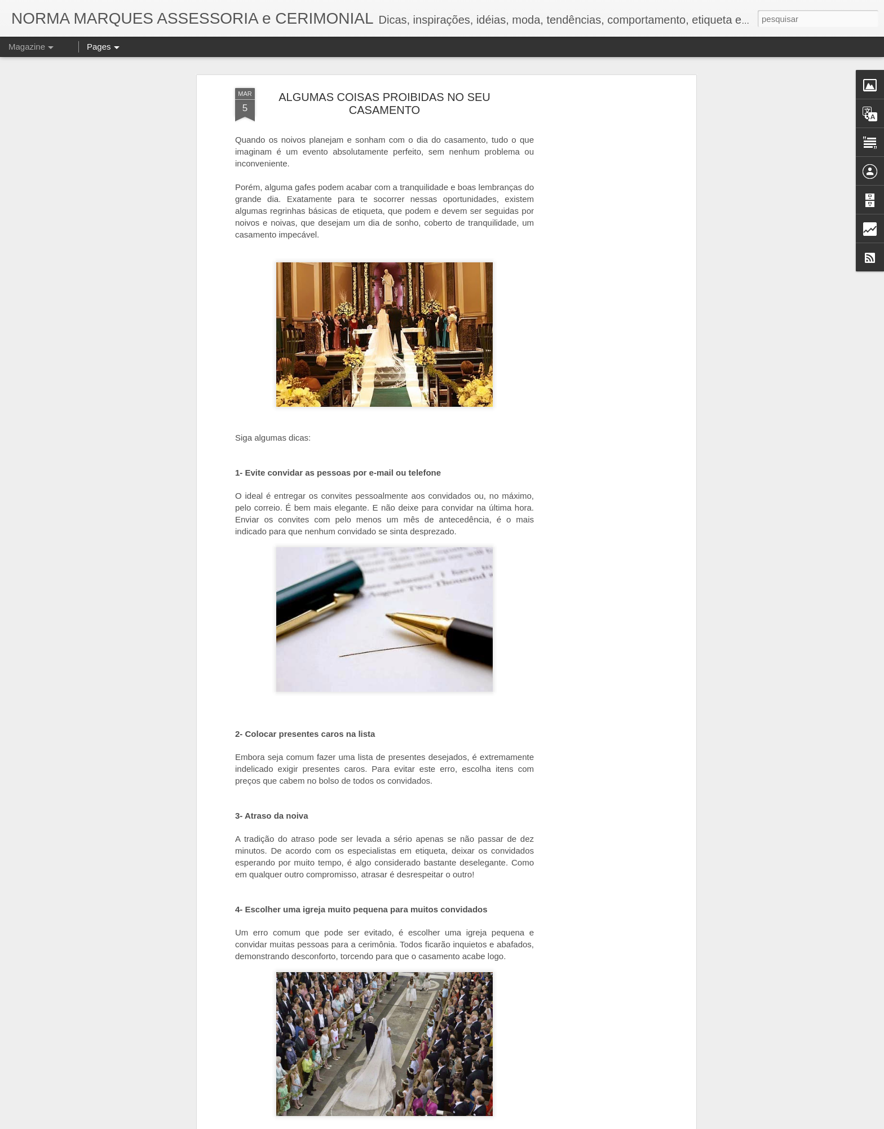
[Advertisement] (596, 234)
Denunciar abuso (548, 1122)
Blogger (511, 1122)
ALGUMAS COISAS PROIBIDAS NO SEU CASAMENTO (384, 72)
